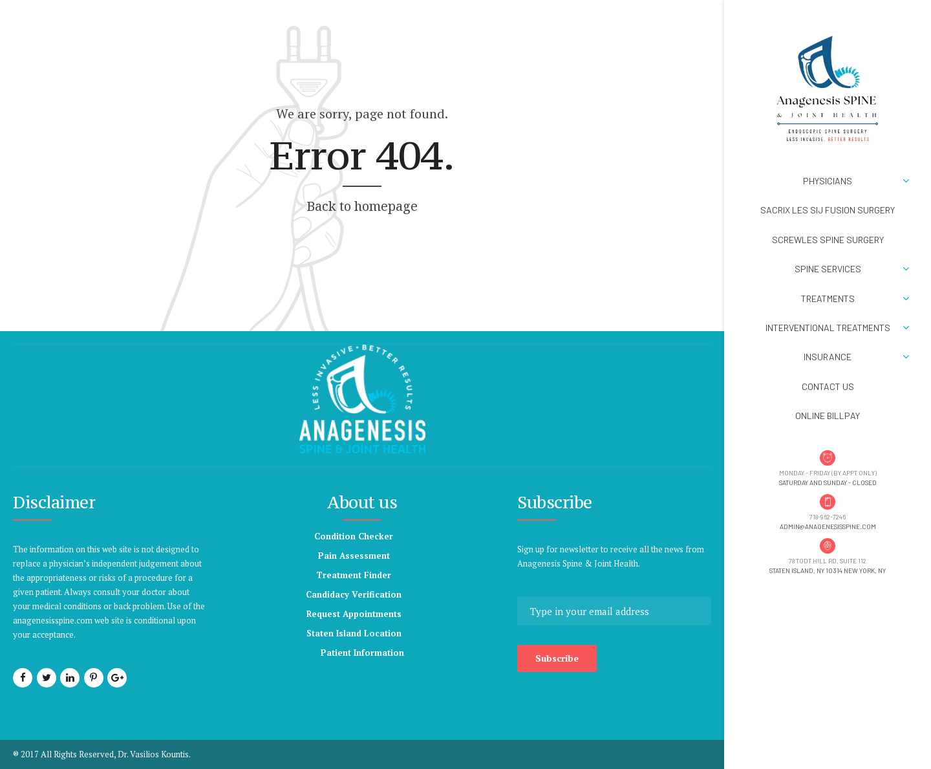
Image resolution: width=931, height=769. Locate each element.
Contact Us (828, 386)
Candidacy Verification (353, 594)
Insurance (827, 356)
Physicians (827, 180)
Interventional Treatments (827, 327)
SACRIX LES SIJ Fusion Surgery (827, 209)
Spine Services (828, 268)
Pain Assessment (354, 555)
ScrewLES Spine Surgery (828, 239)
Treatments (828, 298)
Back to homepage (362, 206)
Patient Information (362, 652)
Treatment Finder (353, 575)
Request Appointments (353, 614)
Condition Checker (353, 536)
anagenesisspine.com (52, 620)
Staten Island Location (353, 633)
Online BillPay (827, 415)
